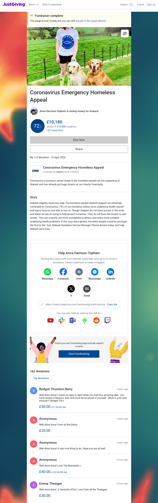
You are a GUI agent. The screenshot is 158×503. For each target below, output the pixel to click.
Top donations (41, 259)
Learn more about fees (79, 444)
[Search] (126, 4)
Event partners (88, 470)
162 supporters (55, 130)
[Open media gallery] (79, 56)
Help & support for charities (56, 475)
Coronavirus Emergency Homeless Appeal (73, 167)
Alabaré (60, 172)
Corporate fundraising (93, 464)
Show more (82, 389)
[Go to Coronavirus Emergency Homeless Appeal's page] (35, 170)
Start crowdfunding (13, 470)
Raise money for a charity (17, 464)
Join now (47, 464)
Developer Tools (89, 475)
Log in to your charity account (58, 470)
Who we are (126, 464)
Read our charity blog (53, 481)
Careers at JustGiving (131, 470)
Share (79, 149)
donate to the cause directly (91, 20)
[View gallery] (125, 33)
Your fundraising (12, 475)
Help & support (11, 481)
